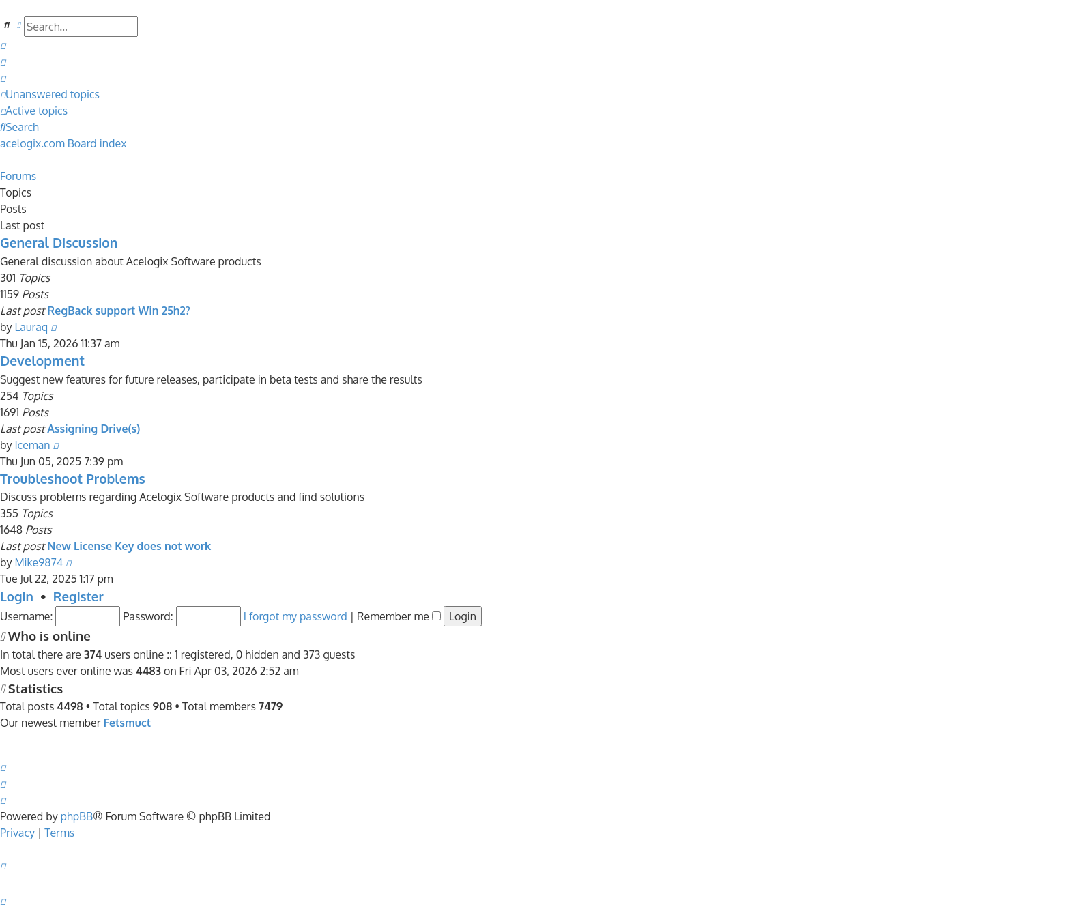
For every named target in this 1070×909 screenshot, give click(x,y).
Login (16, 596)
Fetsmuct (127, 723)
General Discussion (58, 242)
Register (78, 596)
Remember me (399, 616)
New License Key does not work (129, 546)
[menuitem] (2, 45)
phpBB (77, 816)
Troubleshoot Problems (72, 478)
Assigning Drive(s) (93, 428)
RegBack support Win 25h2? (118, 310)
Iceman (32, 445)
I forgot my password (295, 616)
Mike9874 (38, 562)
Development (42, 360)
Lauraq (31, 327)
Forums (18, 176)
